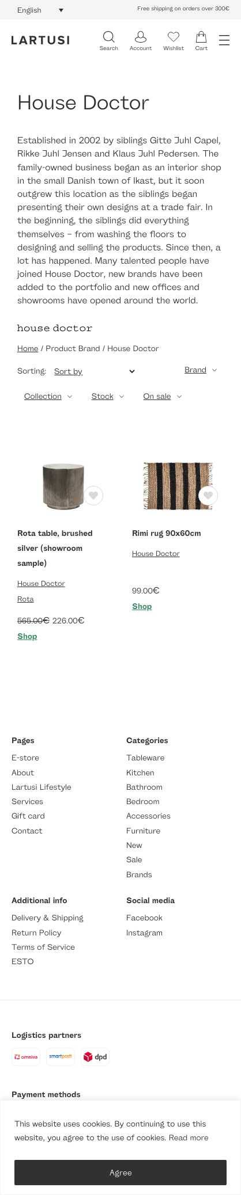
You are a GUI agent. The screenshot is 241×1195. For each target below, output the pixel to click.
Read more (189, 1138)
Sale (134, 860)
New (134, 845)
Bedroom (142, 801)
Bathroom (144, 787)
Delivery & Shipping (47, 918)
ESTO (22, 961)
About (23, 773)
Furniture (143, 831)
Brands (139, 875)
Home (27, 348)
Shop (27, 636)
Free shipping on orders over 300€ (183, 8)
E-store (25, 758)
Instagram (144, 933)
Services (27, 801)
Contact (27, 831)
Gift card (28, 816)
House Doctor (41, 583)
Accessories (148, 816)
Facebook (144, 918)
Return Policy (36, 933)
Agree (121, 1172)
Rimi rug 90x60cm (166, 533)
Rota (25, 598)
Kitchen (140, 773)
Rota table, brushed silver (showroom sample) (55, 548)
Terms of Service (43, 947)
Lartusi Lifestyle (41, 787)
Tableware (145, 758)
